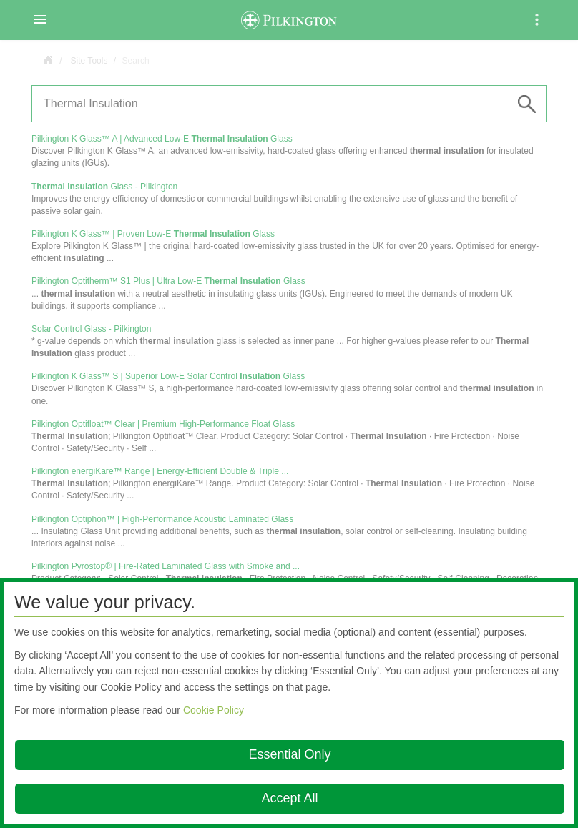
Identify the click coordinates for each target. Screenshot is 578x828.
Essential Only (289, 754)
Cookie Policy (213, 710)
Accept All (289, 798)
